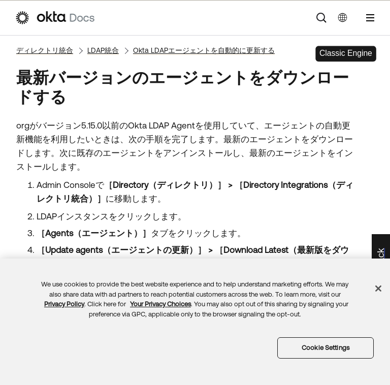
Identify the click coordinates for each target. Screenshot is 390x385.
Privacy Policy (64, 304)
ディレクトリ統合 (44, 50)
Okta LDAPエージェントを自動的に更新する (204, 50)
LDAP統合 (103, 50)
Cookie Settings (325, 347)
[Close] (378, 288)
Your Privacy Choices (160, 304)
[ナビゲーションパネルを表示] (370, 18)
